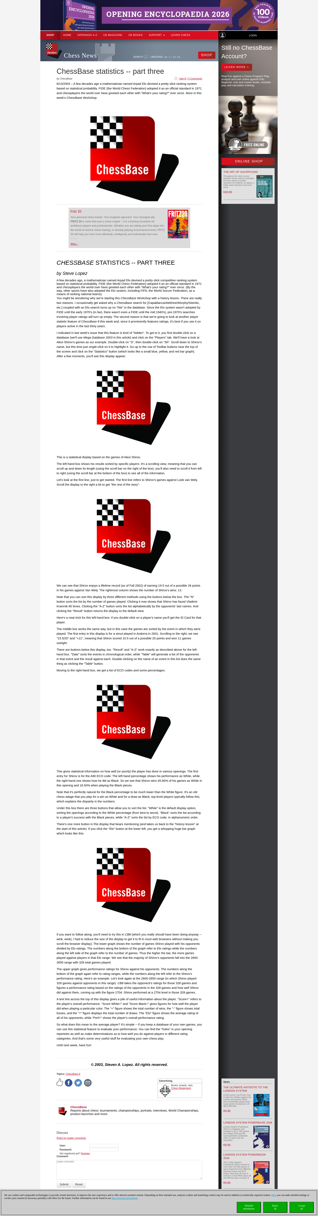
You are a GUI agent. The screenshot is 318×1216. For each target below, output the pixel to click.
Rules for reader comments (71, 1138)
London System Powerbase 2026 (247, 1122)
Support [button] (157, 35)
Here (273, 1195)
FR (178, 57)
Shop (50, 35)
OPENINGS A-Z (87, 35)
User (62, 1145)
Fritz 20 (76, 211)
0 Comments (195, 78)
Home (67, 35)
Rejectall (275, 1207)
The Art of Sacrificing (240, 171)
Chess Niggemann (181, 1088)
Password (65, 1149)
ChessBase (78, 1107)
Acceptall (301, 1207)
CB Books (135, 35)
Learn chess (180, 35)
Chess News (80, 55)
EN (170, 57)
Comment (62, 1156)
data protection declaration (125, 1198)
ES (174, 57)
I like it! (182, 78)
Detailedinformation (249, 1207)
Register (85, 1153)
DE (166, 57)
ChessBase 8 (73, 1074)
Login (253, 35)
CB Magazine (112, 35)
